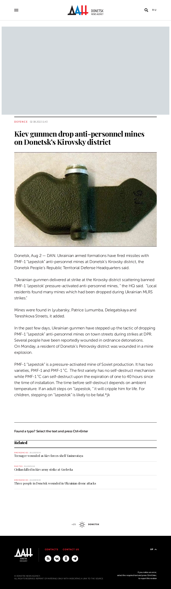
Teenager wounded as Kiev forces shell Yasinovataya (48, 456)
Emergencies (21, 453)
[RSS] (48, 558)
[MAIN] (75, 558)
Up (153, 549)
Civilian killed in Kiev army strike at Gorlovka (43, 469)
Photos (18, 466)
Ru (154, 10)
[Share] (7, 238)
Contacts (51, 549)
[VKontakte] (57, 558)
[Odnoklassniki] (66, 558)
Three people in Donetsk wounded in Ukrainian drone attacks (55, 483)
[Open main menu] (16, 10)
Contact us (71, 549)
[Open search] (146, 10)
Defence (21, 121)
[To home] (85, 10)
